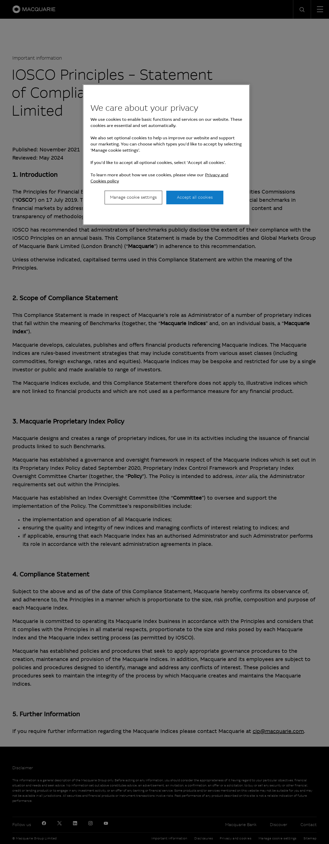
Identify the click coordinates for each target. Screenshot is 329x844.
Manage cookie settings (133, 197)
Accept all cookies (195, 197)
